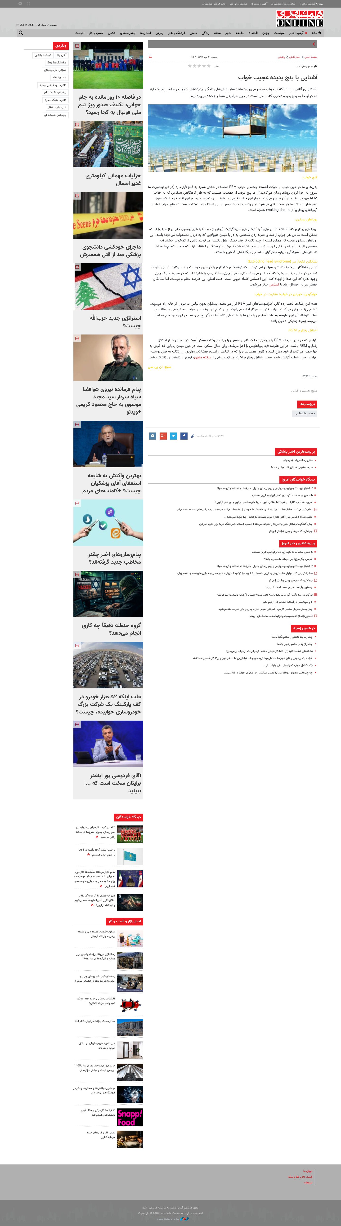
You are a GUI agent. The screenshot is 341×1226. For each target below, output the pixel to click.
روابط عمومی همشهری (214, 4)
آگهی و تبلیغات (259, 4)
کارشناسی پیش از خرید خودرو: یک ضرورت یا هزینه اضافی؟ (94, 1001)
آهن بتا (61, 55)
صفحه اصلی (311, 57)
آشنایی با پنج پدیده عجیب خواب (277, 78)
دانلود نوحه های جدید (53, 85)
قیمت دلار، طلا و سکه (298, 1177)
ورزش (159, 33)
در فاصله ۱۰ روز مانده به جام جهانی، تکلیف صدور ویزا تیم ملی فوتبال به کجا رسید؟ (109, 105)
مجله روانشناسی (305, 413)
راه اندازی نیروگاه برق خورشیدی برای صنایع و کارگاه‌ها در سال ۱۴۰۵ (96, 959)
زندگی (205, 33)
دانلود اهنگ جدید (55, 100)
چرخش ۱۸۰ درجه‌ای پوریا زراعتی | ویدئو (289, 531)
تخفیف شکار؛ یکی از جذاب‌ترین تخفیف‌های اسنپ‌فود (96, 1112)
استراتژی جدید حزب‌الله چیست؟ (115, 322)
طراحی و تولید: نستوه (173, 1219)
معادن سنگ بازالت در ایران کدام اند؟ (95, 1023)
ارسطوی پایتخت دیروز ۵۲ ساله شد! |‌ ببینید (286, 587)
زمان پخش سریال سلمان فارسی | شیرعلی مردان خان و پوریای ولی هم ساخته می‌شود (261, 609)
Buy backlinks (56, 62)
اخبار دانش (295, 57)
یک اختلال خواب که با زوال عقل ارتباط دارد (286, 665)
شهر (228, 33)
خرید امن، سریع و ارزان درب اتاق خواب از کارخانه (95, 1045)
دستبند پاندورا (43, 55)
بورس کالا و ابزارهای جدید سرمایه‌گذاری (99, 1135)
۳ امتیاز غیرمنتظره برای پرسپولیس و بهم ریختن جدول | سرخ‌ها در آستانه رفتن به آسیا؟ (259, 488)
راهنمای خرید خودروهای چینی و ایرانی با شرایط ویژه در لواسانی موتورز (96, 981)
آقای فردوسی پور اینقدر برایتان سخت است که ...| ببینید (112, 783)
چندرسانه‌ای (127, 33)
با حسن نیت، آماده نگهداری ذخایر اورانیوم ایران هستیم (279, 495)
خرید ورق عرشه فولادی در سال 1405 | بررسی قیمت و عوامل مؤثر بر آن (94, 1070)
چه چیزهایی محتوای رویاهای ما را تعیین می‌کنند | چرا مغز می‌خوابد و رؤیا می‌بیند (263, 672)
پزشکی (281, 57)
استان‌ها (145, 33)
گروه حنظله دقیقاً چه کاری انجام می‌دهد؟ (111, 629)
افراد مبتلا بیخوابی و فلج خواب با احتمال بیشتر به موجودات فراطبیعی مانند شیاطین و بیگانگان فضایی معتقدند (245, 658)
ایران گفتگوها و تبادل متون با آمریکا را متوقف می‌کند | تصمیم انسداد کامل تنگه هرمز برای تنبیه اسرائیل (249, 524)
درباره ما (307, 1171)
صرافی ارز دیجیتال (55, 70)
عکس (111, 33)
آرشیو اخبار (296, 33)
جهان (265, 33)
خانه (317, 33)
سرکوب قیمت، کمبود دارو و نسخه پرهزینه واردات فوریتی (94, 934)
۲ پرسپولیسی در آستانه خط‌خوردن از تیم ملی (285, 602)
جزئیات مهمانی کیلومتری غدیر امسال (113, 179)
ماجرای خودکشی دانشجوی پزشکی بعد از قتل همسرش (110, 251)
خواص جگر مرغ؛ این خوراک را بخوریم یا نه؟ (286, 559)
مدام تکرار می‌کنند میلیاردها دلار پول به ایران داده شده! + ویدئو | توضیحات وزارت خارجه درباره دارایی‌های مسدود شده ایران (237, 509)
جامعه (240, 33)
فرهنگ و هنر (176, 33)
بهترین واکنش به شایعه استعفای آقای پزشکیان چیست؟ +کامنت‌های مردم (111, 483)
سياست (279, 33)
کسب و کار (96, 33)
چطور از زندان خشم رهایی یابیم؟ (293, 644)
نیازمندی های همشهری (283, 4)
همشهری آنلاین (298, 18)
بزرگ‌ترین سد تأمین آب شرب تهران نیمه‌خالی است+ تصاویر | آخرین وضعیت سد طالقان (260, 595)
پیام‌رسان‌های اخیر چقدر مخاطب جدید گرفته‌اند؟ (114, 558)
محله (217, 33)
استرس (274, 284)
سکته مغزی (202, 357)
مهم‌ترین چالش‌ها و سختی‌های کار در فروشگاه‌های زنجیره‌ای (94, 1090)
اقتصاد (253, 33)
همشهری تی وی (238, 4)
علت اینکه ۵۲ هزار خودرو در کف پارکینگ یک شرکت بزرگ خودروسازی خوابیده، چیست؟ (108, 704)
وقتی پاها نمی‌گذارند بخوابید (295, 460)
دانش (193, 33)
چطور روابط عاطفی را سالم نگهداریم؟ (290, 637)
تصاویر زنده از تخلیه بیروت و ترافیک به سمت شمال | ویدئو (277, 616)
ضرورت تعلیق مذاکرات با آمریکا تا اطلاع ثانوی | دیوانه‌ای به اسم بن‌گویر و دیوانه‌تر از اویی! (258, 502)
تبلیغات (307, 1182)
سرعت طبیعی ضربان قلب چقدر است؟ (289, 467)
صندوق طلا (59, 77)
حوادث (79, 33)
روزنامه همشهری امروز (311, 4)
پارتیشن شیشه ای (55, 92)
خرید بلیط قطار (57, 107)
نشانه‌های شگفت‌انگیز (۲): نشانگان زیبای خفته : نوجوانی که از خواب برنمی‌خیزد (264, 651)
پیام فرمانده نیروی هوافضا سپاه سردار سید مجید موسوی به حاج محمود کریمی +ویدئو (108, 401)
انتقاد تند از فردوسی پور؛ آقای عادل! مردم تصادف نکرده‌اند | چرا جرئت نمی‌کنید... (264, 517)
